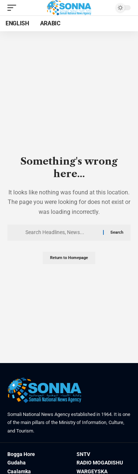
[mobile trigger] (13, 8)
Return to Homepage (69, 257)
